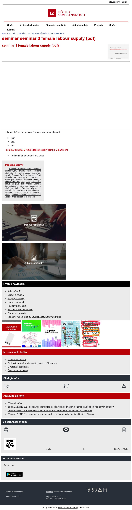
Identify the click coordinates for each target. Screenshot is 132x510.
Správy (113, 25)
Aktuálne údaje (80, 25)
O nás (10, 25)
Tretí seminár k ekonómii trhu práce (27, 156)
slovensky (114, 2)
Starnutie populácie (56, 25)
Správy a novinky (16, 295)
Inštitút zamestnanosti (67, 507)
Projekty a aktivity (16, 298)
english (123, 2)
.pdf (13, 138)
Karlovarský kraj (53, 317)
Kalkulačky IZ (14, 291)
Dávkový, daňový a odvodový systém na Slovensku (32, 363)
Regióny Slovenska (17, 306)
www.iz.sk (6, 33)
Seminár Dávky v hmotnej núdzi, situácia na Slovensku (23, 176)
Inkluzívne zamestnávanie (20, 309)
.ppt (13, 145)
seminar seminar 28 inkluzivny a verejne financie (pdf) (23, 196)
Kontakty (49, 492)
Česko (27, 317)
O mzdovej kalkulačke (18, 367)
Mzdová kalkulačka (29, 25)
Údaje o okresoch (16, 302)
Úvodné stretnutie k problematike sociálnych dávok (23, 173)
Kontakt (11, 30)
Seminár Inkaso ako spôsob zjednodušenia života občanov (23, 189)
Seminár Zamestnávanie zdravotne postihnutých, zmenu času (23, 170)
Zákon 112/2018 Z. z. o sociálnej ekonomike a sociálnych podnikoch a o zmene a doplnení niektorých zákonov (61, 407)
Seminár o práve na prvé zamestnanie (23, 183)
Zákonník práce (15, 403)
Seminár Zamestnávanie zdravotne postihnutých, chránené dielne (23, 186)
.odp (13, 141)
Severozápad (37, 317)
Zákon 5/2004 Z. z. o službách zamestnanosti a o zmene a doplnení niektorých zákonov (50, 410)
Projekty (98, 25)
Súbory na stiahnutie (21, 33)
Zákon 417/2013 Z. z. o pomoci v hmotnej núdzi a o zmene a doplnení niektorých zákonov (51, 414)
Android (11, 465)
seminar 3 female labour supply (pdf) (48, 33)
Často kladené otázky (18, 370)
